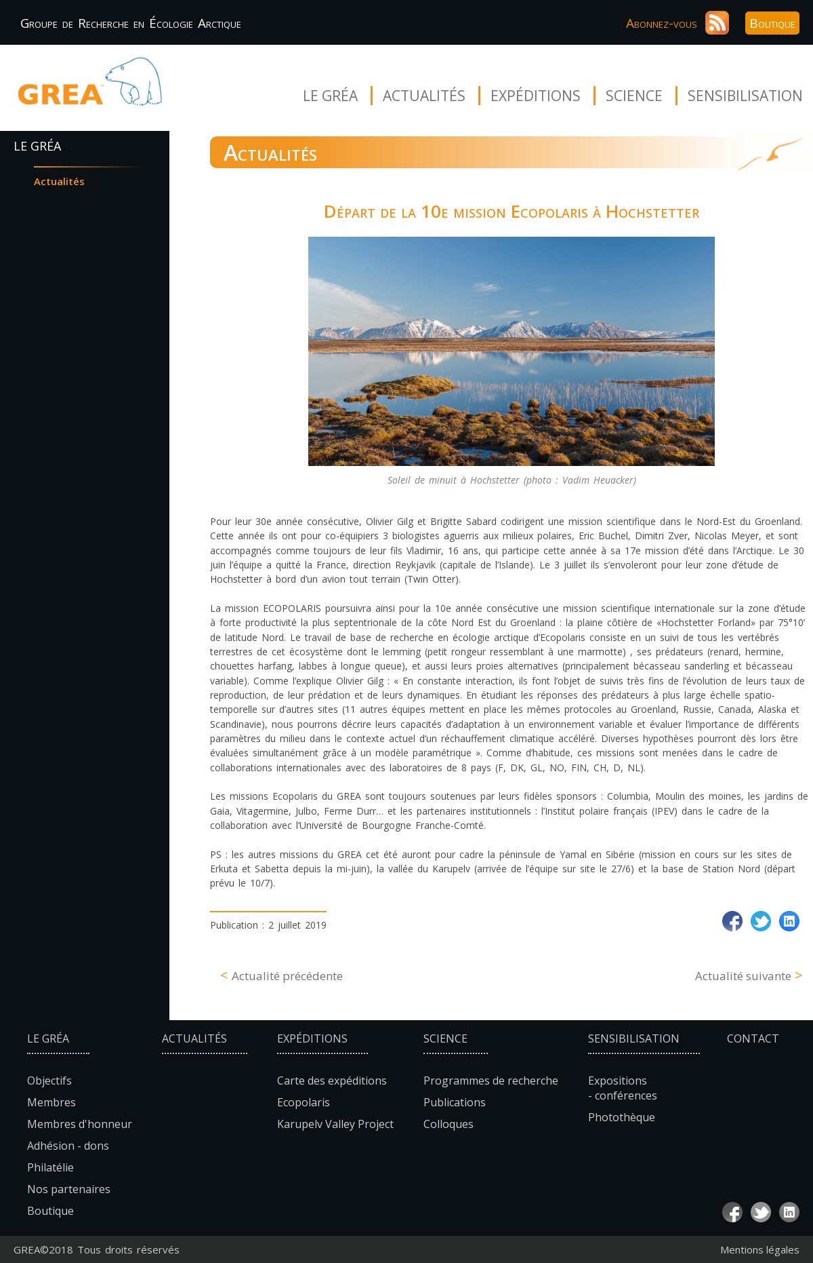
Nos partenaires (68, 1189)
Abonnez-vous (661, 23)
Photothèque (621, 1117)
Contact (753, 1038)
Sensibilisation (745, 95)
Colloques (448, 1123)
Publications (454, 1102)
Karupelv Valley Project (335, 1123)
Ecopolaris (303, 1102)
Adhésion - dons (68, 1145)
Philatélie (50, 1167)
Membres (51, 1102)
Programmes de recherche (490, 1080)
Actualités (424, 95)
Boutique (772, 23)
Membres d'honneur (79, 1123)
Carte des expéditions (332, 1080)
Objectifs (49, 1080)
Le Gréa (330, 95)
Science (634, 95)
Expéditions (536, 95)
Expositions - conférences (622, 1088)
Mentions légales (759, 1249)
